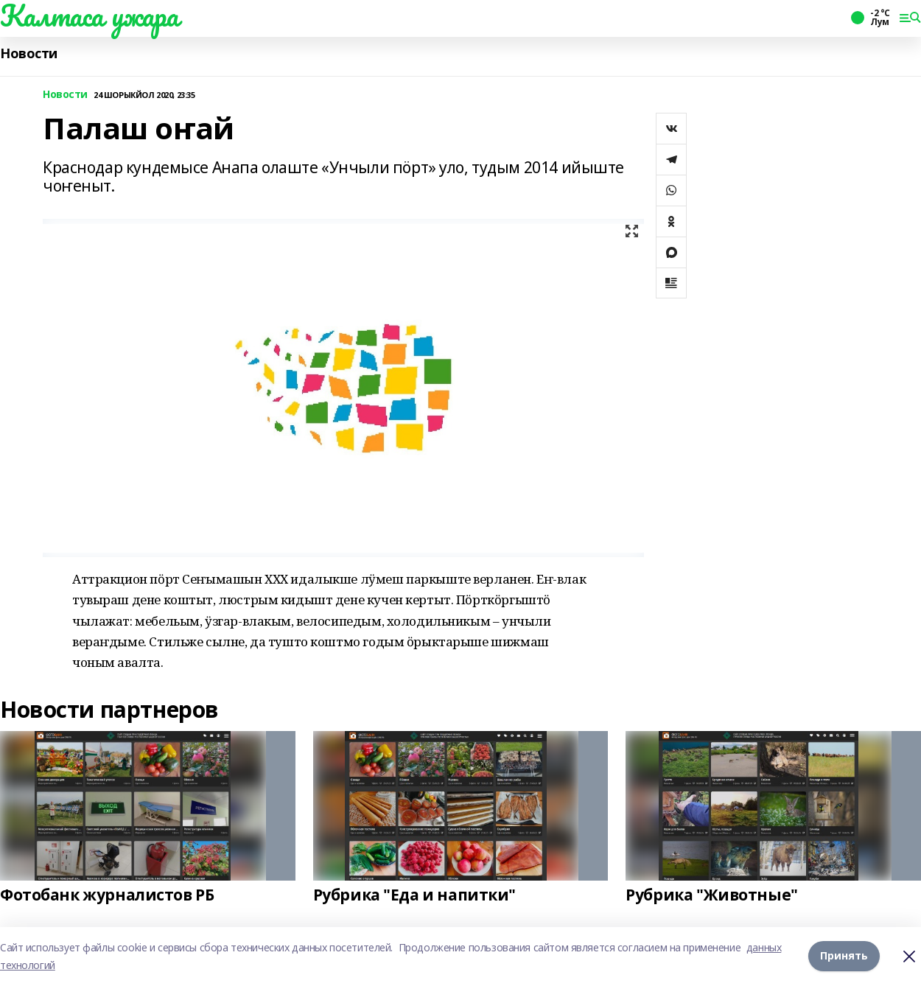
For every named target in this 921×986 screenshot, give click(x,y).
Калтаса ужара (89, 15)
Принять (844, 956)
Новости (28, 53)
